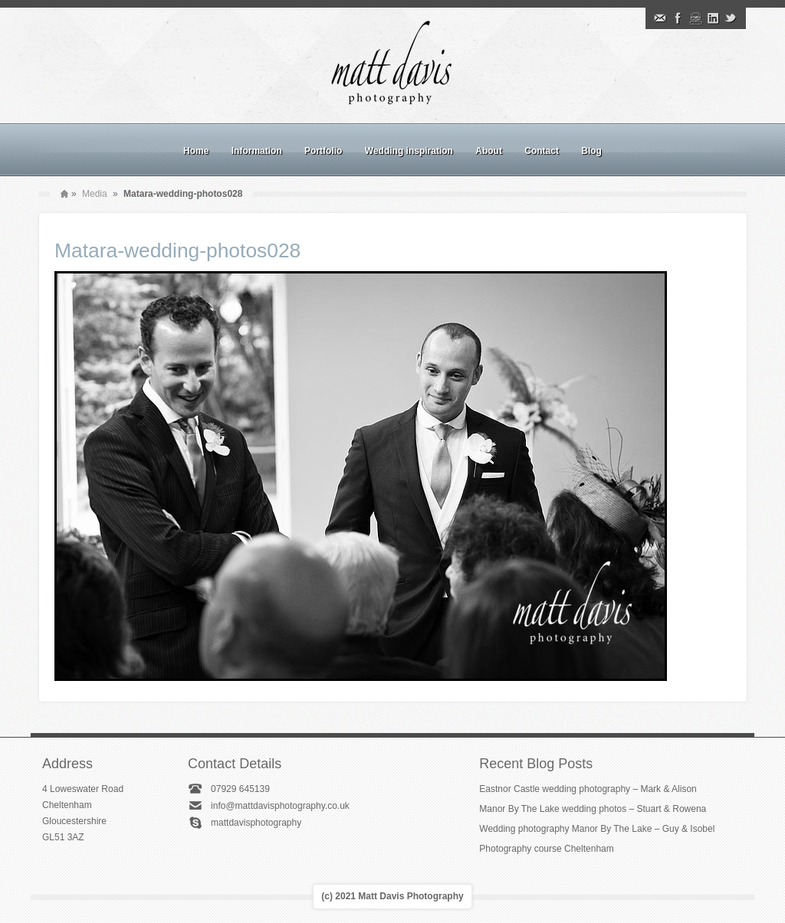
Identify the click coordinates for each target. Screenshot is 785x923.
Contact (541, 151)
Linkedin (713, 18)
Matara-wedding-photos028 (177, 250)
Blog (591, 151)
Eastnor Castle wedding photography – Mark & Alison (588, 789)
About (488, 151)
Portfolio (323, 151)
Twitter (730, 18)
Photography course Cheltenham (546, 848)
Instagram (695, 18)
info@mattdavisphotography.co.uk (280, 805)
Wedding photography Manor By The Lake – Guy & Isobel (596, 828)
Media (94, 193)
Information (257, 151)
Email (660, 18)
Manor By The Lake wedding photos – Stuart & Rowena (592, 809)
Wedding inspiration (409, 151)
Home (196, 151)
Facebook (677, 18)
